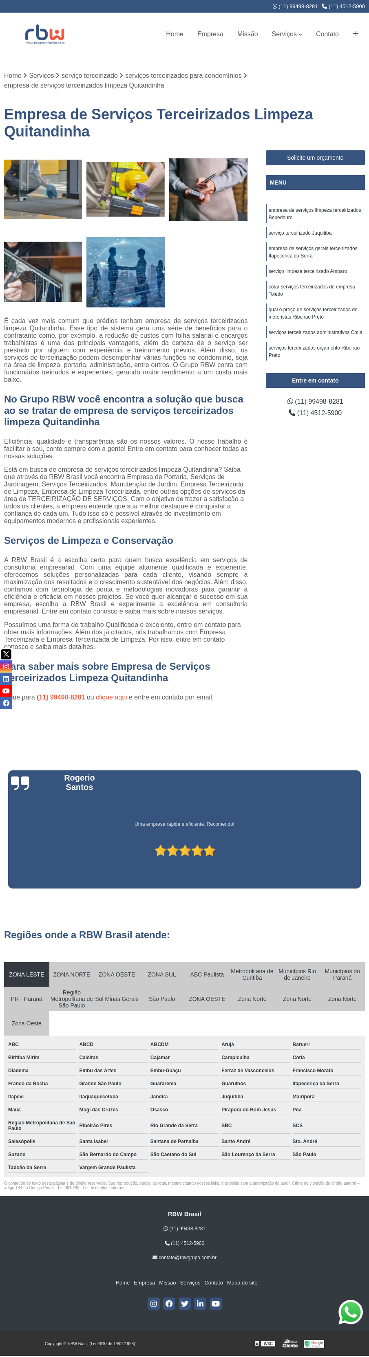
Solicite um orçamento (315, 157)
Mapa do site (242, 1283)
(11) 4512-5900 (343, 6)
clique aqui (111, 697)
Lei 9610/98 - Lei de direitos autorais (91, 1187)
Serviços (284, 34)
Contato (327, 34)
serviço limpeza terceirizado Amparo (308, 271)
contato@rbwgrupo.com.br (184, 1257)
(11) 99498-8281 (295, 6)
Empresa (210, 34)
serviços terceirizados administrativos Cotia (315, 332)
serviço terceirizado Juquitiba (300, 233)
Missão (247, 34)
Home (174, 34)
